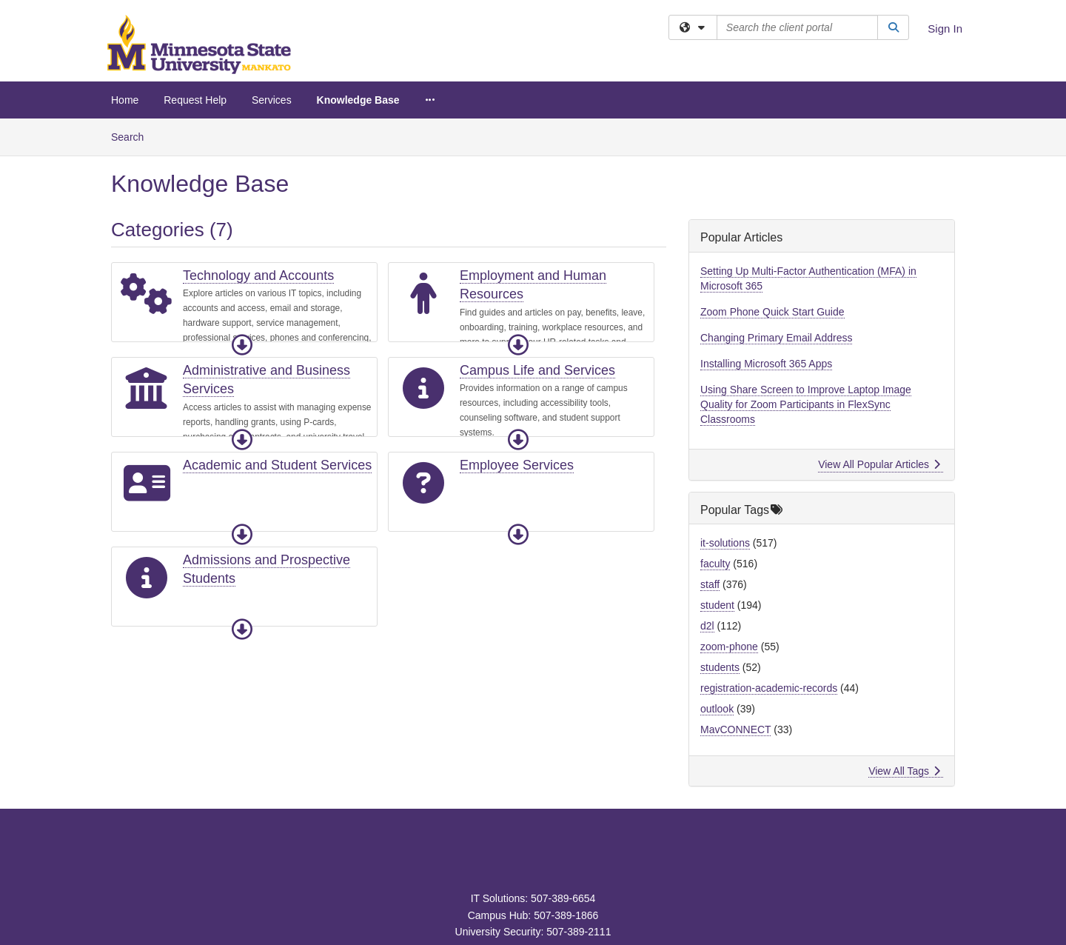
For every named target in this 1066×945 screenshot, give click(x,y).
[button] (242, 345)
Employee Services (517, 465)
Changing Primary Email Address (776, 338)
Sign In (945, 28)
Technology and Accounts (258, 275)
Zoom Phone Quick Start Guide (772, 312)
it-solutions (725, 543)
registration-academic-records (768, 688)
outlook (717, 709)
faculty (715, 564)
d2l (707, 626)
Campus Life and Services (537, 370)
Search (133, 136)
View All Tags (904, 771)
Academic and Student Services (277, 465)
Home (124, 100)
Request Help (195, 100)
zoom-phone (729, 646)
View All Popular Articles (879, 464)
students (720, 667)
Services (272, 100)
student (717, 605)
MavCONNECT (735, 729)
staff (710, 584)
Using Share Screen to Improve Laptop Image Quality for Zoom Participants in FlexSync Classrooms (805, 404)
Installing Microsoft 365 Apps (766, 364)
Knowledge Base (358, 100)
